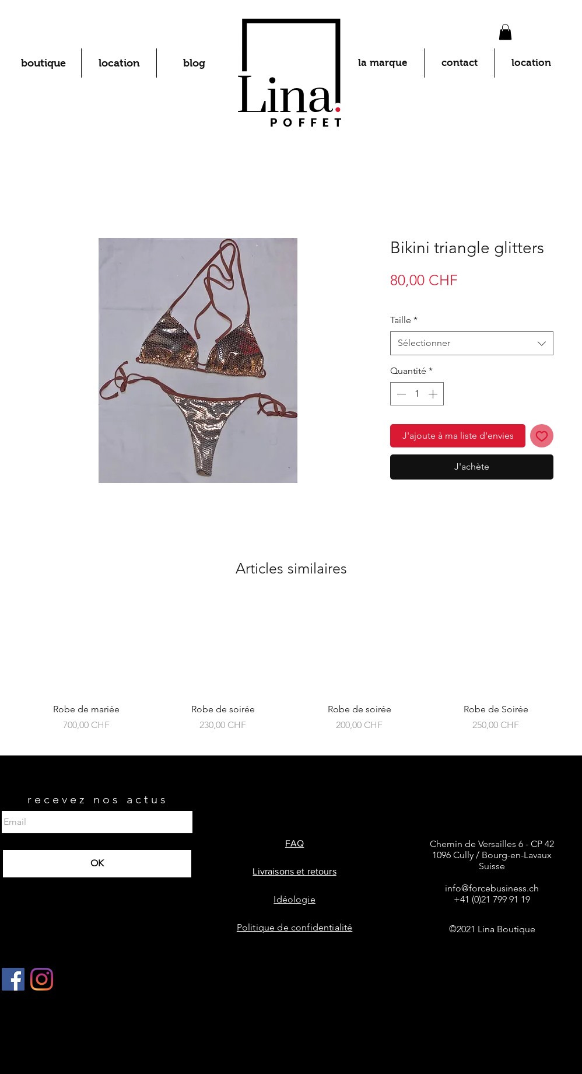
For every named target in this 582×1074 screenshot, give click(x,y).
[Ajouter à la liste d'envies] (541, 435)
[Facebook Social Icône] (13, 979)
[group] (291, 673)
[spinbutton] (417, 394)
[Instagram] (41, 979)
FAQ (294, 843)
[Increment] (434, 394)
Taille (404, 320)
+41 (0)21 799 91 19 (492, 899)
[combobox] (471, 343)
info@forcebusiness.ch (492, 888)
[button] (505, 32)
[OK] (97, 864)
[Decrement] (400, 394)
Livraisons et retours (294, 871)
